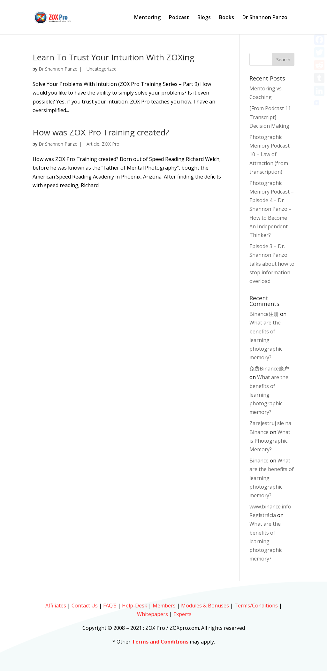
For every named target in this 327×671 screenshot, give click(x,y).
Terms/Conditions (256, 605)
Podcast (179, 18)
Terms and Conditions (160, 641)
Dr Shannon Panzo (264, 18)
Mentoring (147, 18)
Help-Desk (134, 605)
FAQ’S (110, 605)
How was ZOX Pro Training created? (101, 132)
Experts (182, 614)
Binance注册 (264, 313)
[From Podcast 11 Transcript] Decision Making (270, 117)
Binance (259, 460)
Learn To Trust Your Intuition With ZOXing (113, 57)
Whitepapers (152, 614)
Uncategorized (102, 69)
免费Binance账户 (269, 368)
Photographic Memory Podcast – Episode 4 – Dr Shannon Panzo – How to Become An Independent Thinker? (271, 209)
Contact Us (85, 605)
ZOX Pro (110, 144)
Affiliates (55, 605)
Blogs (204, 18)
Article (93, 144)
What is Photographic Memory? (269, 441)
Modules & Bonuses (205, 605)
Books (226, 18)
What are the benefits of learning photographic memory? (265, 340)
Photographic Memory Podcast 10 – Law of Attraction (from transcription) (269, 154)
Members (164, 605)
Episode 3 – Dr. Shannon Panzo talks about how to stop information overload (271, 264)
